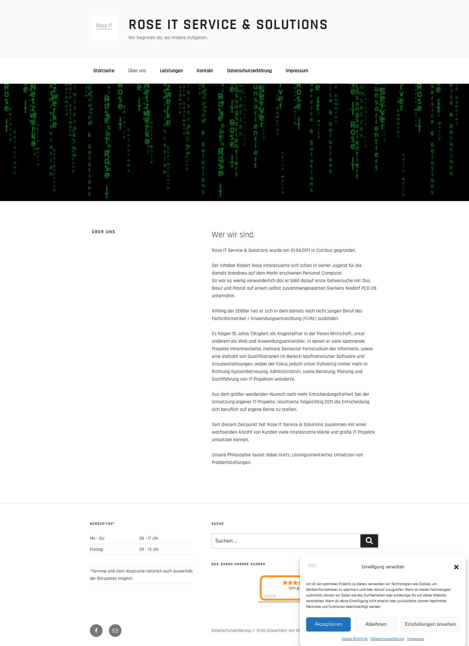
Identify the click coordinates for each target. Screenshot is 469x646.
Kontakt (205, 70)
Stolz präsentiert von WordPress (286, 630)
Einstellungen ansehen (430, 628)
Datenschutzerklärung (387, 643)
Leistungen (171, 70)
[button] (456, 571)
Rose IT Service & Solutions (228, 25)
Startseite (103, 70)
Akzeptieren (328, 628)
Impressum (415, 643)
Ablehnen (376, 628)
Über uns (137, 70)
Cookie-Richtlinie (354, 643)
